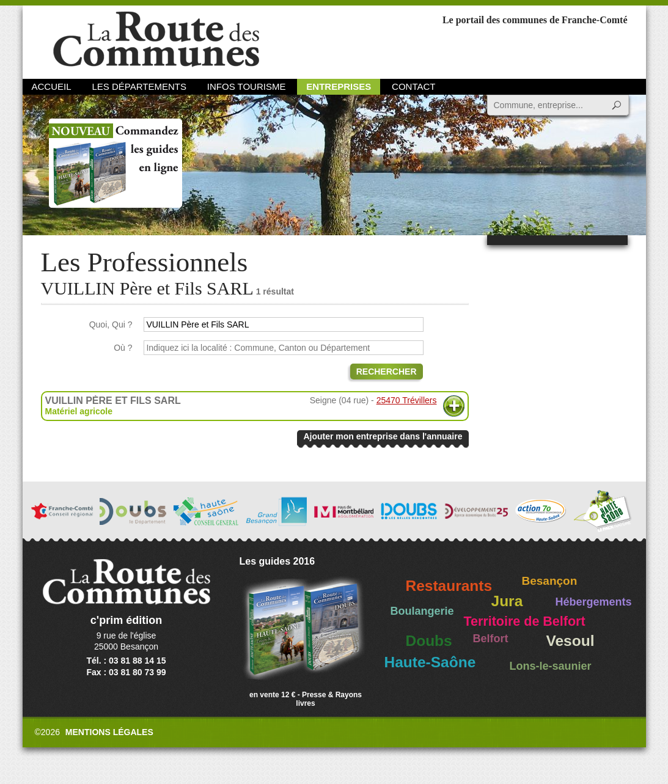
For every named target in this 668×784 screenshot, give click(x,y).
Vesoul (570, 640)
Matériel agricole (79, 411)
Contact (413, 86)
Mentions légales (109, 732)
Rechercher (386, 371)
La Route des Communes (156, 39)
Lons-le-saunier (551, 666)
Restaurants (449, 585)
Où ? (123, 348)
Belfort (490, 638)
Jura (507, 601)
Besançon (550, 580)
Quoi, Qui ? (111, 324)
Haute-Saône (430, 662)
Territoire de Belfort (524, 621)
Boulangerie (422, 611)
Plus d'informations (453, 406)
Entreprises (338, 86)
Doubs (429, 640)
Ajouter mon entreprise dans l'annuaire (382, 436)
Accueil (52, 86)
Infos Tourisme (246, 86)
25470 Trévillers (406, 400)
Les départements (139, 86)
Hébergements (594, 602)
